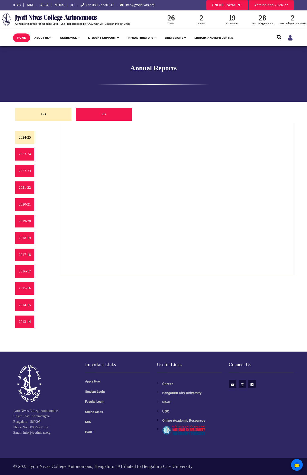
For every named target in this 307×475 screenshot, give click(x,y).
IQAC (17, 5)
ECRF (89, 432)
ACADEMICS (70, 37)
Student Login (95, 392)
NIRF (30, 5)
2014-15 (25, 305)
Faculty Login (94, 402)
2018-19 (25, 238)
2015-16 (25, 288)
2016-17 (25, 271)
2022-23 (25, 171)
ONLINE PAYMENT (227, 5)
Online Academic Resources (183, 421)
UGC (165, 411)
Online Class (94, 412)
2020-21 (25, 204)
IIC (72, 5)
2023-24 (25, 154)
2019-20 (25, 221)
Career (167, 384)
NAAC (167, 402)
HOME (21, 37)
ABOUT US (42, 37)
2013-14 (25, 322)
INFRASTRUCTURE (141, 37)
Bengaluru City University (181, 393)
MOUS (59, 5)
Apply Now (92, 381)
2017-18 (25, 255)
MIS (88, 422)
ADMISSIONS (175, 37)
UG (43, 114)
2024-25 (25, 137)
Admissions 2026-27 (271, 5)
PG (103, 114)
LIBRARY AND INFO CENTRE (213, 37)
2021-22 (25, 187)
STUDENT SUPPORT (103, 37)
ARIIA (44, 5)
